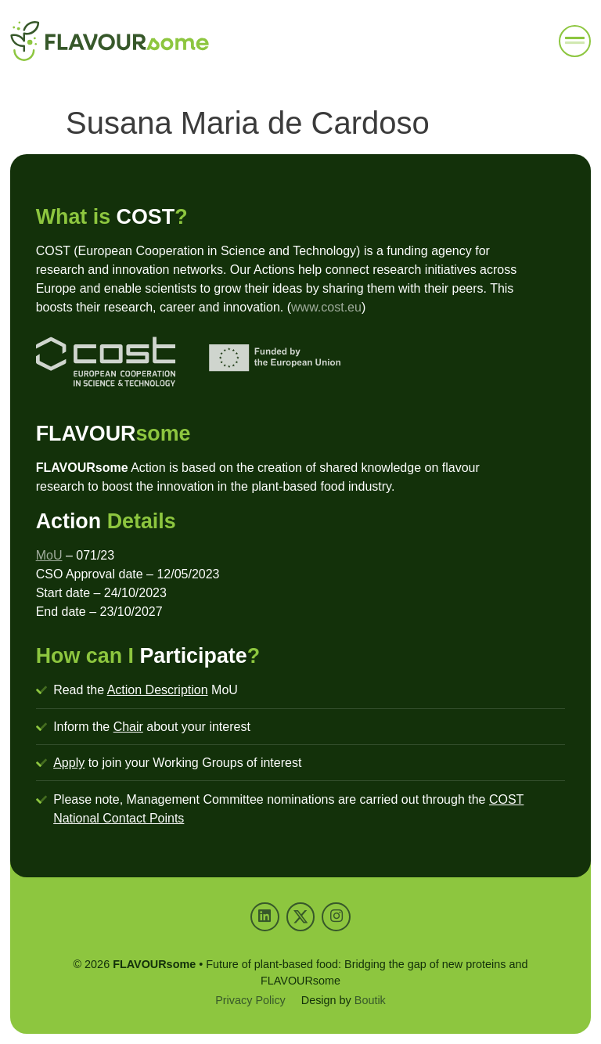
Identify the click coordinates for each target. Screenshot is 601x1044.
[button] (575, 41)
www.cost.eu (326, 307)
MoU (49, 555)
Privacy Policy (250, 1000)
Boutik (370, 1000)
